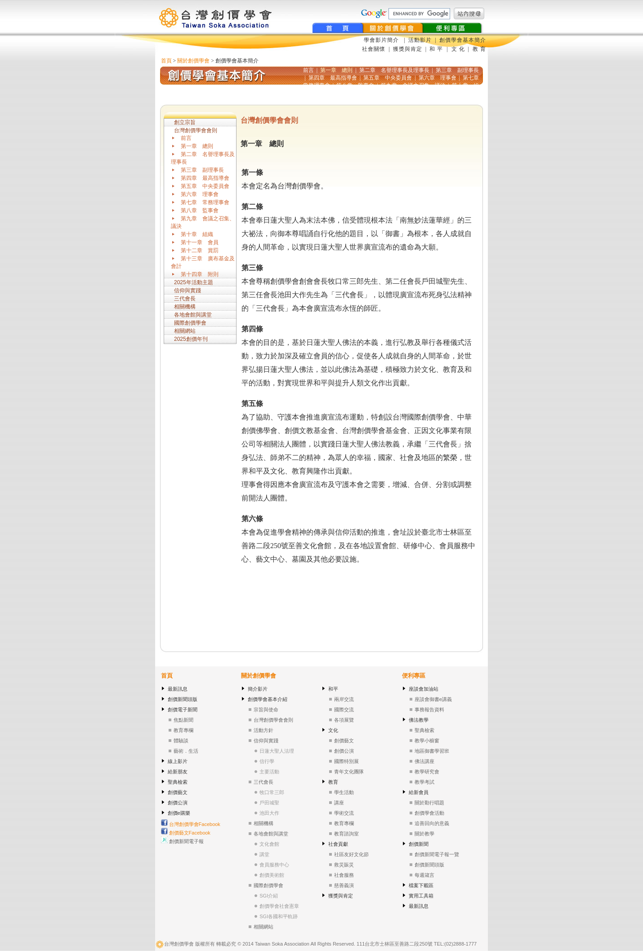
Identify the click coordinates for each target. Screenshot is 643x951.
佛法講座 (424, 761)
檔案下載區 (421, 885)
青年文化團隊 (349, 771)
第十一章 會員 (200, 242)
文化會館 (269, 844)
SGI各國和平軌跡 (278, 916)
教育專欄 (183, 730)
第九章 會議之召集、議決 (203, 222)
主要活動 (269, 771)
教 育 (478, 49)
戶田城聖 (269, 802)
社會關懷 (373, 49)
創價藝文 (178, 792)
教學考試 (424, 782)
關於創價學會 (193, 61)
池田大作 (269, 813)
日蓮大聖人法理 (276, 751)
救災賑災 (344, 864)
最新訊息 (178, 689)
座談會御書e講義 (433, 699)
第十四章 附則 (200, 274)
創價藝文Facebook (185, 832)
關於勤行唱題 (429, 802)
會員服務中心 (274, 864)
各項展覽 (344, 720)
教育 (333, 782)
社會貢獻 (338, 844)
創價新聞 (419, 844)
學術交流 (344, 813)
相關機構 (185, 307)
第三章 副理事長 (202, 170)
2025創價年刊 (191, 339)
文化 (333, 730)
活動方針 (263, 730)
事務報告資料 (429, 709)
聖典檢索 (178, 782)
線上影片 (178, 761)
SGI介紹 (268, 895)
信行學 (266, 761)
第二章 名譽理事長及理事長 (203, 158)
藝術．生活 (186, 751)
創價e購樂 (179, 813)
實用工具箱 (421, 895)
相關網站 (185, 331)
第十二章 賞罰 (200, 250)
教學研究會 (427, 771)
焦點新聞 (183, 720)
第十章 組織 (197, 234)
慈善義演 (344, 885)
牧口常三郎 (271, 792)
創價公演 (178, 802)
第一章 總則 (197, 146)
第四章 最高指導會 (205, 178)
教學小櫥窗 (427, 740)
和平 (333, 689)
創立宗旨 (185, 122)
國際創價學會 (190, 323)
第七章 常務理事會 (205, 202)
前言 (186, 138)
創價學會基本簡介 (462, 40)
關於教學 (424, 833)
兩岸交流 (344, 699)
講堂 (264, 854)
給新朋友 (178, 771)
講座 (339, 802)
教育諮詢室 (346, 833)
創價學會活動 (429, 813)
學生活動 (344, 792)
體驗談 (181, 740)
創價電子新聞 (182, 709)
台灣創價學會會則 (195, 130)
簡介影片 (258, 689)
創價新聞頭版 (182, 699)
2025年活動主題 (193, 282)
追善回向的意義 (432, 823)
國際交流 (344, 709)
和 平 (437, 49)
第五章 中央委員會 (205, 186)
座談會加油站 (423, 689)
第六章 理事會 (200, 194)
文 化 (457, 49)
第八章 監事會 (200, 210)
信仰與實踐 (187, 290)
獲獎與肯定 (407, 49)
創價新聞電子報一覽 (437, 854)
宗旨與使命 (266, 709)
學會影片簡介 (382, 40)
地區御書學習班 (432, 751)
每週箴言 (424, 875)
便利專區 (413, 675)
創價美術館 (271, 875)
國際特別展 (346, 761)
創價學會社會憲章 (279, 906)
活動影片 (420, 40)
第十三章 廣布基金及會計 (203, 262)
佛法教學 (419, 720)
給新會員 (419, 792)
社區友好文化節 (351, 854)
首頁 (166, 61)
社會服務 (344, 875)
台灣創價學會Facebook (190, 824)
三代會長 (185, 298)
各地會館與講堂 (193, 315)
